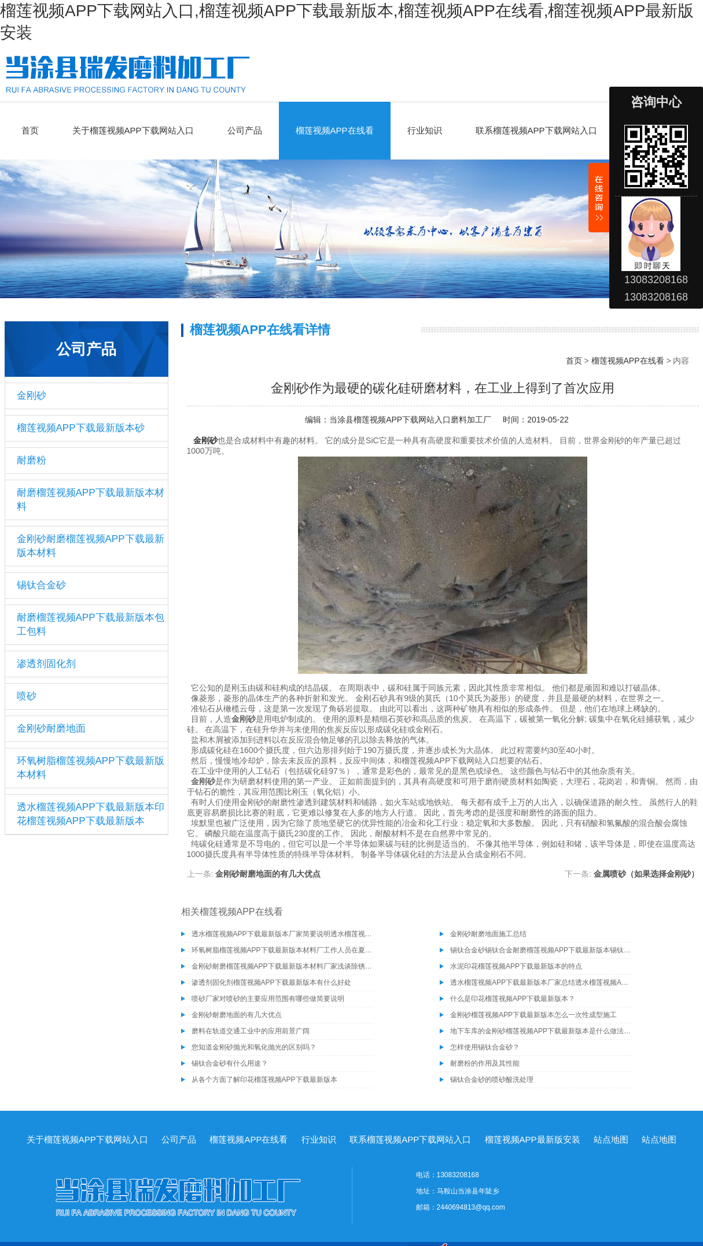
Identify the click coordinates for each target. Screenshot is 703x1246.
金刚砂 (31, 395)
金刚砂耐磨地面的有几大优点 (268, 873)
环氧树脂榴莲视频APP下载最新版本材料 (90, 767)
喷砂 (26, 696)
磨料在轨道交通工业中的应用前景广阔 (251, 1031)
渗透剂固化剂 (46, 663)
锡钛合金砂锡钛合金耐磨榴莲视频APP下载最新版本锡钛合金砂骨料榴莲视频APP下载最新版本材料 (541, 950)
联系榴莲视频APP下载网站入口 (536, 130)
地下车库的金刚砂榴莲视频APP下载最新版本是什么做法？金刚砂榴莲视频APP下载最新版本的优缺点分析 (541, 1031)
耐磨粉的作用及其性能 (485, 1063)
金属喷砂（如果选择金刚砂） (646, 873)
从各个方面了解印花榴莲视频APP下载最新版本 (264, 1080)
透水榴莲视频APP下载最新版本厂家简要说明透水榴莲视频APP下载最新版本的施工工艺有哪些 (282, 934)
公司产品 (244, 130)
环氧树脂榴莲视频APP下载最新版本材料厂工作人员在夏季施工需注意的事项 (282, 950)
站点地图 (611, 1139)
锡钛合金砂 (41, 585)
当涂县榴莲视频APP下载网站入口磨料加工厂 (410, 419)
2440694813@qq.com (471, 1207)
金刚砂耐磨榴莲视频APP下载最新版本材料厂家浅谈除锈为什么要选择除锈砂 (282, 966)
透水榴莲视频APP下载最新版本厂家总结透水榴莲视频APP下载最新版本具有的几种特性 (541, 982)
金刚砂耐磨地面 (51, 728)
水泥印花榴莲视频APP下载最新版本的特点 (516, 966)
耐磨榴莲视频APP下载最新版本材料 (90, 499)
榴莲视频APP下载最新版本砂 (81, 427)
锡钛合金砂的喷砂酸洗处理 (491, 1080)
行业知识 (424, 130)
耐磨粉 (31, 460)
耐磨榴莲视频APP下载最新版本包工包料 (90, 624)
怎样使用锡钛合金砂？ (485, 1047)
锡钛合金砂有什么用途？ (230, 1063)
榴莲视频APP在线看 (335, 130)
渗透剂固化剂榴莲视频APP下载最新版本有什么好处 (271, 982)
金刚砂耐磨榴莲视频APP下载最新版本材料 (90, 545)
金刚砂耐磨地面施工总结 (488, 934)
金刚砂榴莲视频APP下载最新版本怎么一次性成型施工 (533, 1015)
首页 (30, 130)
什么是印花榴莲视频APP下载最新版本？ (512, 999)
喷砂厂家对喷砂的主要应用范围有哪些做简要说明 (268, 999)
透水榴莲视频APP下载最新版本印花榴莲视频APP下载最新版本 (90, 814)
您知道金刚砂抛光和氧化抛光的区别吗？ (254, 1047)
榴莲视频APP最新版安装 (532, 1139)
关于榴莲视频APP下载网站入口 (133, 130)
